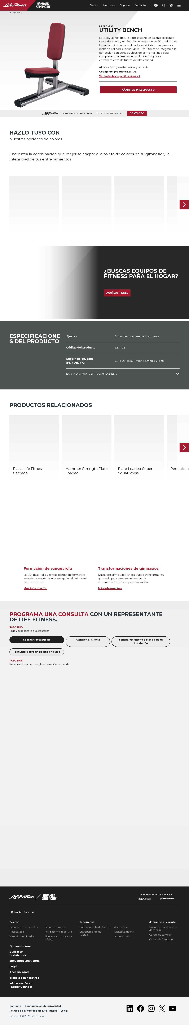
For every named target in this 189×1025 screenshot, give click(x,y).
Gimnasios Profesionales (23, 927)
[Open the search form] (164, 5)
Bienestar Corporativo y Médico (58, 938)
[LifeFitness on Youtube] (172, 1009)
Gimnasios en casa (54, 927)
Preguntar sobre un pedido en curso (37, 651)
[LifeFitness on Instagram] (151, 1009)
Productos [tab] (109, 5)
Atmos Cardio (122, 936)
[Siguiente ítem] (184, 204)
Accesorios (120, 927)
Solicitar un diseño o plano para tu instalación (141, 641)
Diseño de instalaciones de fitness (162, 928)
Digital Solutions (123, 931)
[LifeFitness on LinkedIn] (129, 1009)
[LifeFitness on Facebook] (140, 1009)
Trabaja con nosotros (24, 977)
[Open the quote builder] (171, 5)
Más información (35, 588)
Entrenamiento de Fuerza (90, 933)
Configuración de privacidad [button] (43, 1006)
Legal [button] (64, 1010)
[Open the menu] (179, 5)
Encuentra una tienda (24, 960)
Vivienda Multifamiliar (22, 936)
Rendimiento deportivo (58, 931)
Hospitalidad (16, 931)
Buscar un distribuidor (17, 953)
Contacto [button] (15, 1006)
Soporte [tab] (125, 5)
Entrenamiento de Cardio (94, 927)
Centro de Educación (161, 939)
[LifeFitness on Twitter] (161, 1009)
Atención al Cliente (88, 639)
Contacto (140, 5)
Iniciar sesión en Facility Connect (20, 985)
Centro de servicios (160, 934)
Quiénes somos (20, 946)
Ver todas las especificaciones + (119, 76)
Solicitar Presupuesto (36, 639)
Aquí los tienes (117, 292)
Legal (13, 966)
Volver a (16, 13)
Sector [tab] (94, 5)
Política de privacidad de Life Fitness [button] (33, 1010)
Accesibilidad (19, 972)
